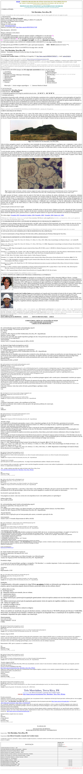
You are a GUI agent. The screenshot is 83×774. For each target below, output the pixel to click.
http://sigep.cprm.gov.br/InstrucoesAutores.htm (18, 711)
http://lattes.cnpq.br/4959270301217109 (26, 27)
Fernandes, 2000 (39, 215)
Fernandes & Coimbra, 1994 (27, 215)
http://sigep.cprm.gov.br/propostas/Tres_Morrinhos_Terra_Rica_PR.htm (18, 668)
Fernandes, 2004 (49, 215)
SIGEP (18, 1)
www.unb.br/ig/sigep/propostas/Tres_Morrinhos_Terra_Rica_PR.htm (17, 469)
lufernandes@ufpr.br (10, 25)
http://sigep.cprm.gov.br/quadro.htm (60, 701)
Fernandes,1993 (15, 215)
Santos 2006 (59, 215)
